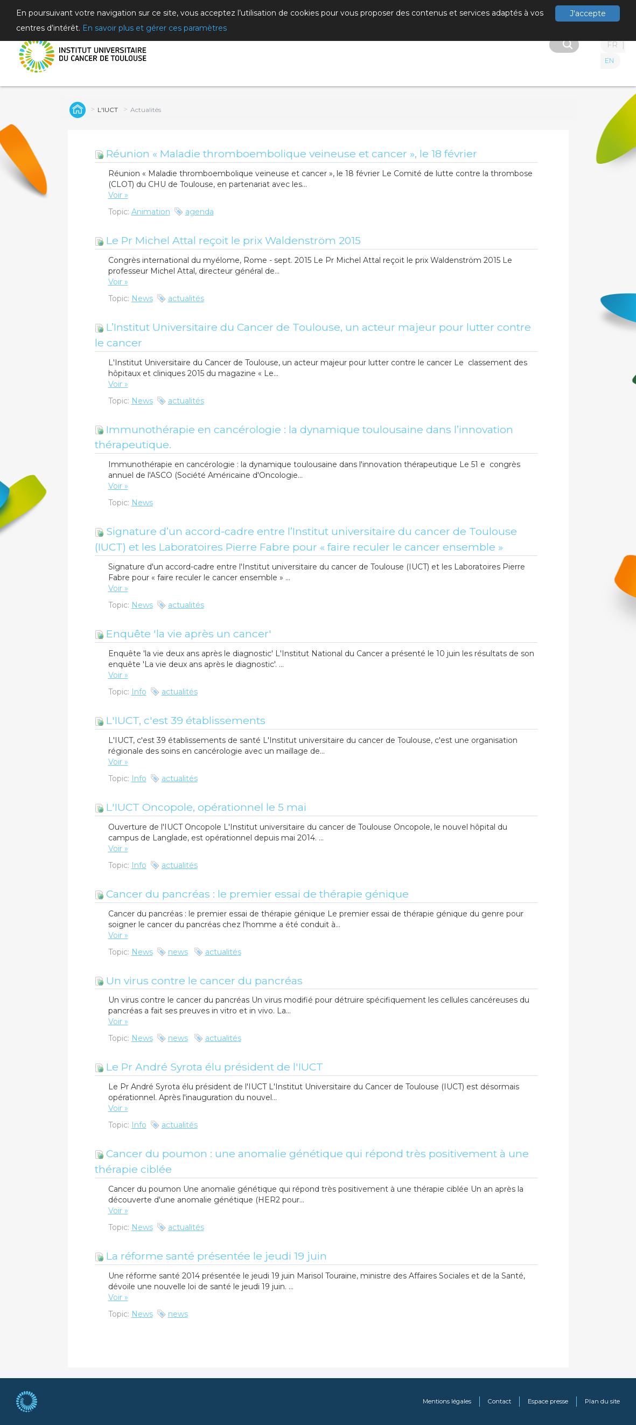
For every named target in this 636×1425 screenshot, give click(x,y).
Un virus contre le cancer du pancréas (199, 980)
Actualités (145, 110)
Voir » (118, 195)
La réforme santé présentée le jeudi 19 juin (211, 1255)
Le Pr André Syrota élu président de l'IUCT (209, 1066)
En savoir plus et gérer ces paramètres (154, 28)
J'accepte (588, 13)
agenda (199, 212)
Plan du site (602, 1401)
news (178, 952)
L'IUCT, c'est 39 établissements (180, 720)
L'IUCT (107, 110)
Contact (499, 1401)
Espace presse (548, 1401)
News (142, 298)
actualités (186, 298)
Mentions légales (447, 1401)
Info (138, 692)
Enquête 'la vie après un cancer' (183, 633)
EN (609, 61)
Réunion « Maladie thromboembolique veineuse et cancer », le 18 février (286, 153)
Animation (150, 212)
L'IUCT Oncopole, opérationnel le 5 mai (200, 807)
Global (76, 109)
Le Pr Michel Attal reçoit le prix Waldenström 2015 (228, 240)
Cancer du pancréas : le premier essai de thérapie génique (252, 893)
